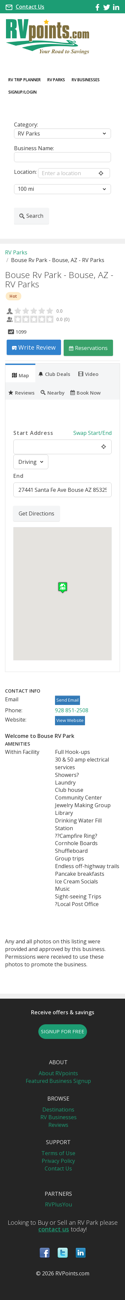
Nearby (53, 392)
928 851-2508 (71, 710)
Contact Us (30, 6)
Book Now (85, 392)
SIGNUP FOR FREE (62, 1031)
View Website (70, 720)
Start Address (33, 433)
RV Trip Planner (24, 80)
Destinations (58, 1109)
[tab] (20, 373)
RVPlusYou (58, 1204)
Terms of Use (58, 1153)
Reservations (88, 347)
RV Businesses (86, 80)
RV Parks (56, 80)
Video (88, 374)
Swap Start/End (92, 433)
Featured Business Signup (58, 1081)
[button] (62, 587)
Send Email (67, 700)
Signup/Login (22, 92)
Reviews (21, 392)
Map (20, 375)
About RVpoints (58, 1073)
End (18, 476)
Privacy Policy (58, 1160)
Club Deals (54, 374)
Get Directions (36, 513)
